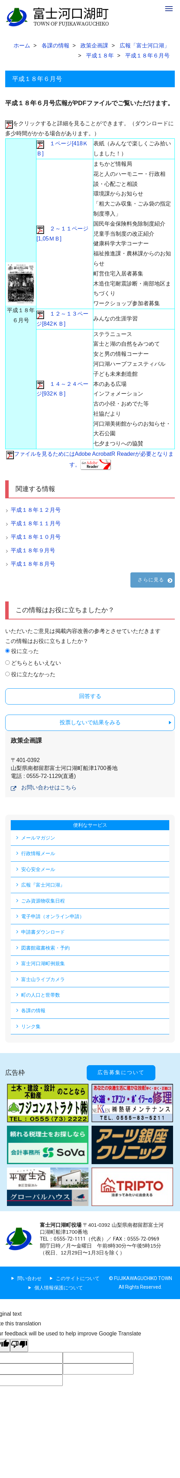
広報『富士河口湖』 (43, 885)
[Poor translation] (19, 1345)
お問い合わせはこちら (49, 787)
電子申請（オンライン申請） (52, 916)
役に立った (25, 651)
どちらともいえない (36, 663)
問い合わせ (29, 1278)
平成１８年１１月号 (36, 523)
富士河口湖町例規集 (43, 963)
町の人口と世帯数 (40, 995)
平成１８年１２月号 (36, 510)
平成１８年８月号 (33, 564)
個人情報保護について (58, 1287)
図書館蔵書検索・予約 (45, 948)
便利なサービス (90, 825)
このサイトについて (78, 1278)
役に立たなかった (33, 674)
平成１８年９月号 (33, 550)
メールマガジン (38, 838)
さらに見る (151, 579)
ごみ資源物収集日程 (43, 901)
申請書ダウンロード (43, 932)
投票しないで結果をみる (90, 722)
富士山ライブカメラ (43, 979)
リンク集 (31, 1026)
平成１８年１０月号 (36, 537)
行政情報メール (38, 853)
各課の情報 (33, 1010)
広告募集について (121, 1072)
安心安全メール (38, 869)
